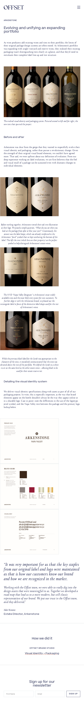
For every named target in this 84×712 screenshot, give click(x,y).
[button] (78, 7)
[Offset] (14, 7)
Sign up (73, 693)
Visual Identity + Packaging (42, 653)
